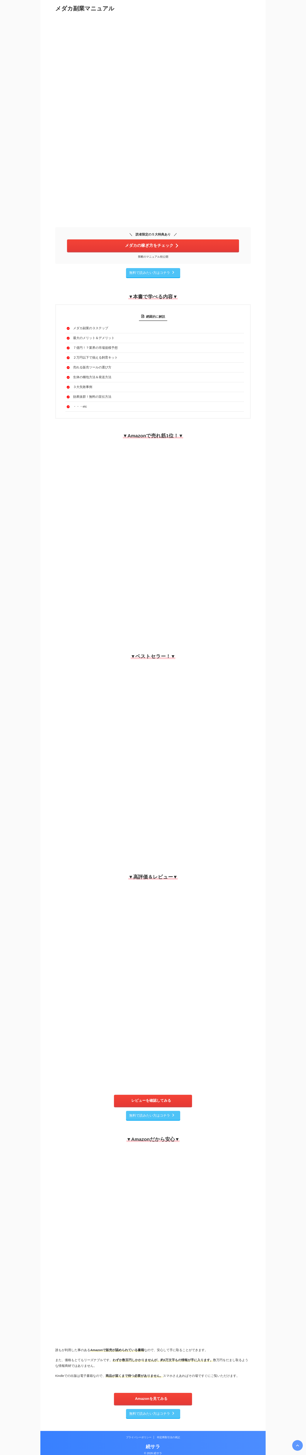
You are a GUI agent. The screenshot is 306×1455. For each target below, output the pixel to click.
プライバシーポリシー (139, 1432)
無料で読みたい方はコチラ (152, 272)
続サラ (153, 1442)
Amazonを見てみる (151, 1395)
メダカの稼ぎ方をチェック (152, 245)
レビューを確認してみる (151, 1099)
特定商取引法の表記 (168, 1432)
